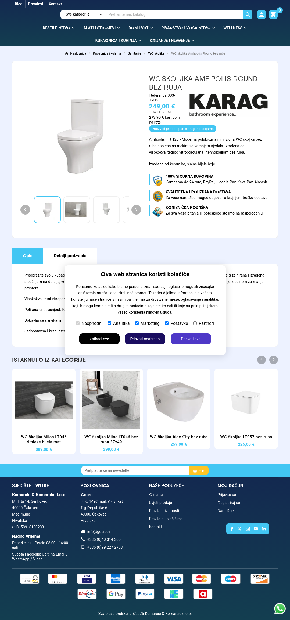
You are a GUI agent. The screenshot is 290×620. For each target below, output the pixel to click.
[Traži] (179, 14)
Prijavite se (226, 494)
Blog (19, 4)
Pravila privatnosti (164, 510)
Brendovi (35, 4)
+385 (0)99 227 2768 (105, 547)
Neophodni (89, 323)
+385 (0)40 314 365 (104, 539)
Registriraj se (228, 502)
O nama (156, 494)
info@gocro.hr (99, 531)
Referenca (158, 95)
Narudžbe (225, 510)
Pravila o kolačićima (166, 518)
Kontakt (55, 4)
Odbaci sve (99, 338)
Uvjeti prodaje (160, 502)
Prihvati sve (190, 338)
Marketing (147, 323)
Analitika (119, 323)
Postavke (176, 323)
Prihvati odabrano (145, 338)
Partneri (203, 323)
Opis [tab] (27, 255)
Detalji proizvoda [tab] (70, 255)
